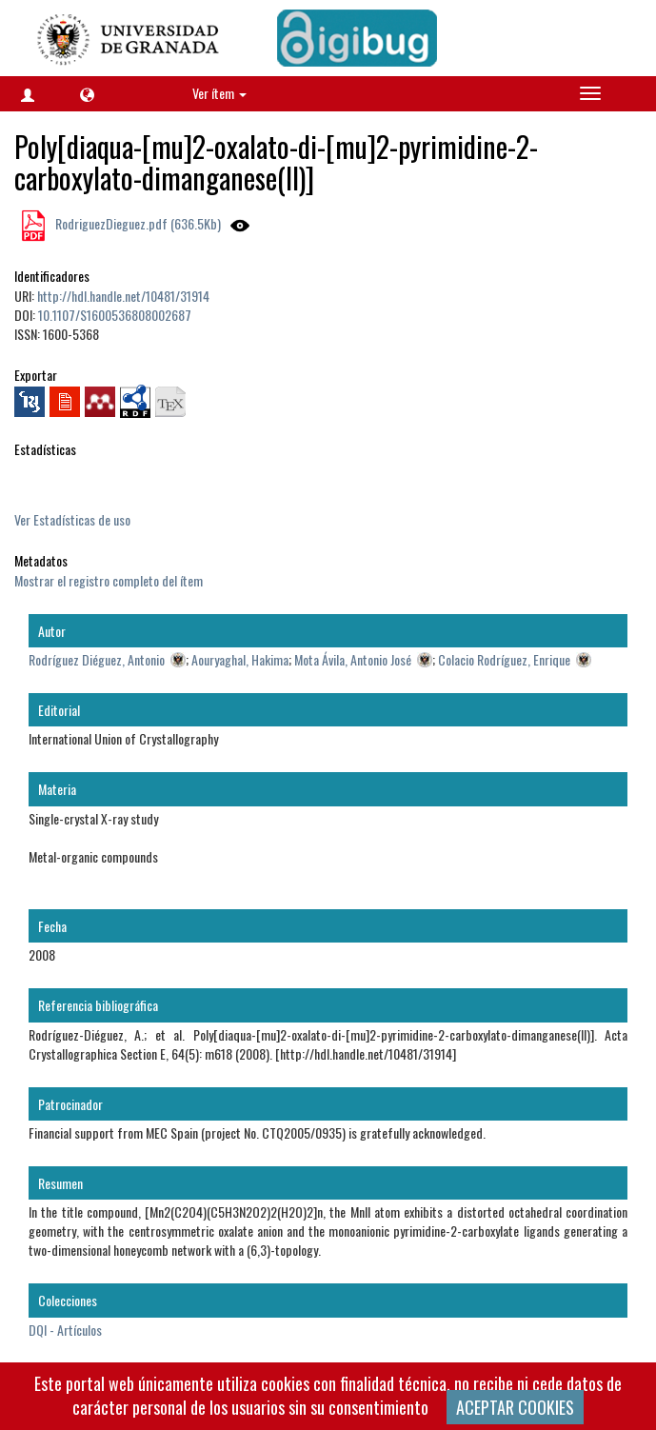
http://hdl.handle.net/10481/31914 (123, 296)
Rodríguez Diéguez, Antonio (97, 659)
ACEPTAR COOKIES (515, 1407)
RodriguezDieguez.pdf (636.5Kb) (136, 223)
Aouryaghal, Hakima (239, 659)
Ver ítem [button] (219, 93)
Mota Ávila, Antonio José (352, 659)
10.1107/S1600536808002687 (114, 315)
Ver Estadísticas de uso (72, 519)
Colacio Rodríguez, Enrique (504, 659)
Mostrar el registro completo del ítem (108, 580)
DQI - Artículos (65, 1330)
